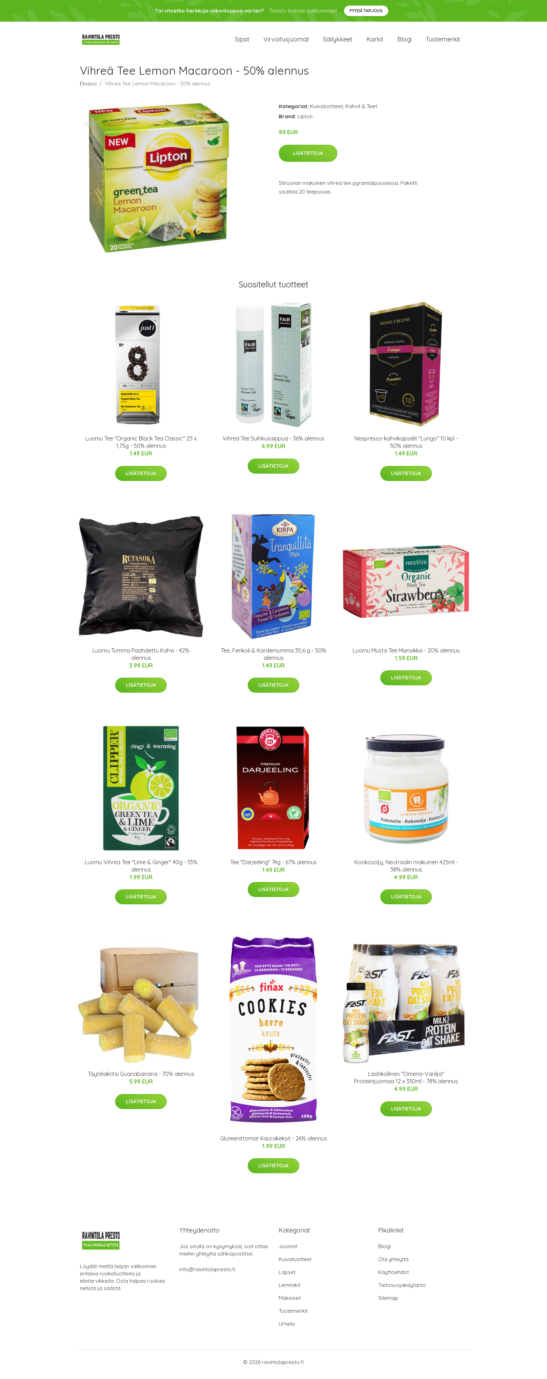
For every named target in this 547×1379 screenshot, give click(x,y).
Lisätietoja (308, 158)
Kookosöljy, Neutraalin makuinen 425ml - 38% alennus (406, 871)
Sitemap (388, 1302)
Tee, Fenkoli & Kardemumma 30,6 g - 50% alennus (273, 659)
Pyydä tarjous (366, 10)
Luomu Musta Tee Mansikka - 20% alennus (406, 655)
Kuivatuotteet (326, 111)
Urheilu (287, 1328)
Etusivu (88, 88)
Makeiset (290, 1302)
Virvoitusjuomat (286, 42)
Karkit (374, 42)
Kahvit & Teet (361, 111)
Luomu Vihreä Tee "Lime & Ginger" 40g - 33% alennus (141, 871)
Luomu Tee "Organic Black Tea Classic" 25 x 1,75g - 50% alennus (141, 447)
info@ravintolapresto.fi (207, 1274)
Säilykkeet (337, 42)
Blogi (404, 42)
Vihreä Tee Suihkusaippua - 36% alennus (273, 443)
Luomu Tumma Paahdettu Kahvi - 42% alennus (140, 659)
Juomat (288, 1251)
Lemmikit (289, 1290)
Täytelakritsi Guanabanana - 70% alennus (141, 1078)
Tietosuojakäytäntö (402, 1290)
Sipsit (242, 42)
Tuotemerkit (443, 42)
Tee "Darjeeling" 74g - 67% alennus (273, 867)
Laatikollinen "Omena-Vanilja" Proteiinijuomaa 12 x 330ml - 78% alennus (406, 1082)
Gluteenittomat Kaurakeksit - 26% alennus (273, 1143)
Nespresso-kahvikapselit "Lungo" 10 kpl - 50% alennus (406, 447)
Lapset (287, 1277)
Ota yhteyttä (393, 1264)
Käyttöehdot (393, 1277)
